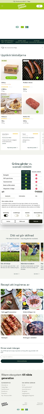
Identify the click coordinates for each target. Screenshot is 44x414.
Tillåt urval (22, 221)
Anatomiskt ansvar (26, 389)
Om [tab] (36, 196)
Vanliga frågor (4, 387)
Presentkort (4, 393)
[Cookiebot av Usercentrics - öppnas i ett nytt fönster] (36, 192)
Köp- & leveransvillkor (6, 395)
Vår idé (23, 385)
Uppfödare (24, 404)
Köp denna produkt (12, 147)
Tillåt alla (35, 221)
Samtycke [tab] (7, 196)
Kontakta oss (4, 391)
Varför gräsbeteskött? (27, 387)
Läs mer (4, 143)
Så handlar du (4, 385)
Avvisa (8, 221)
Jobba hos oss (40, 404)
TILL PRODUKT (11, 78)
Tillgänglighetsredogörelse (28, 395)
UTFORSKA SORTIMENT (22, 34)
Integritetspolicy (26, 393)
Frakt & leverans (5, 389)
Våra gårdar (24, 391)
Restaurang (40, 403)
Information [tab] (22, 196)
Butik (26, 403)
